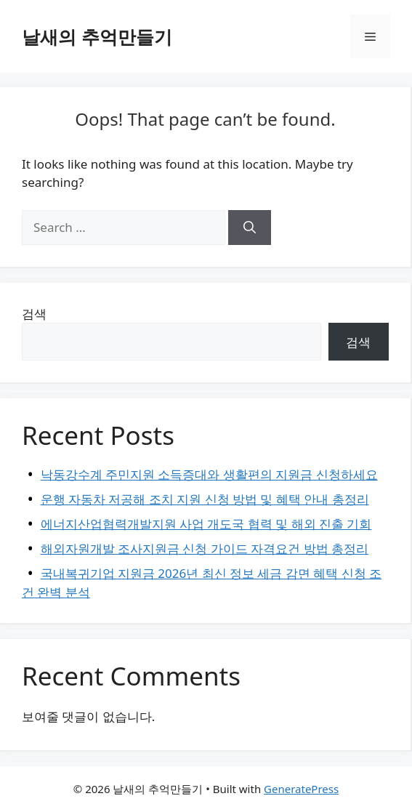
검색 (34, 313)
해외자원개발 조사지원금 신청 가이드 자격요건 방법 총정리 (205, 548)
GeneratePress (301, 788)
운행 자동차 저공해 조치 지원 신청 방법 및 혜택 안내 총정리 (205, 499)
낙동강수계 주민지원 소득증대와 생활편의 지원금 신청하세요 (209, 474)
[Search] (249, 227)
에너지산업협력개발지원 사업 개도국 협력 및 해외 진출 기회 (206, 523)
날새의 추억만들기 (97, 36)
